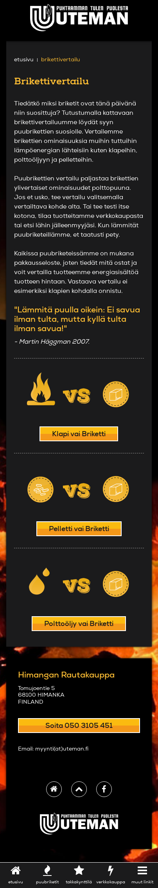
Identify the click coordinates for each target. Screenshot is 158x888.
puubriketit (47, 874)
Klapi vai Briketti (79, 433)
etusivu (16, 874)
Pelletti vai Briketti (79, 528)
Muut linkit (142, 874)
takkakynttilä (79, 874)
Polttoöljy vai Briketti (78, 623)
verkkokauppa (110, 874)
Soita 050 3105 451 (79, 725)
